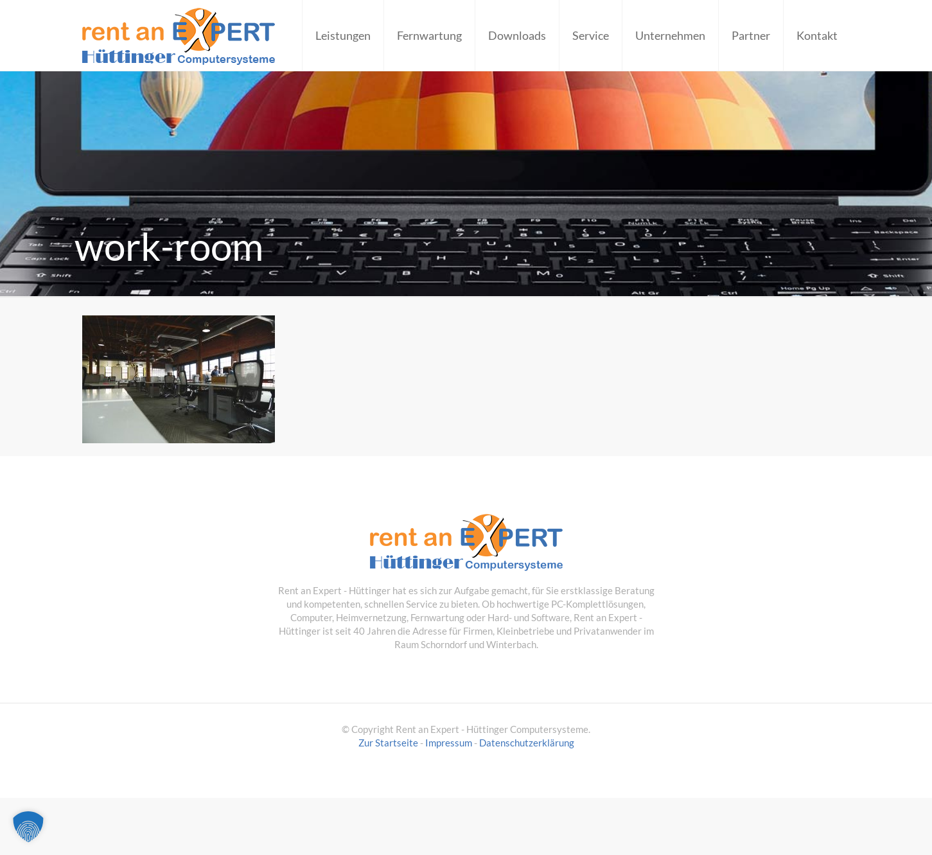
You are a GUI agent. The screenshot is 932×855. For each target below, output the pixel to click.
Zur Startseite (388, 742)
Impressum (448, 742)
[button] (28, 826)
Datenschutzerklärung (526, 742)
